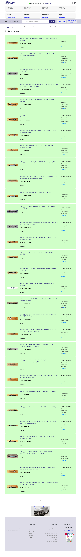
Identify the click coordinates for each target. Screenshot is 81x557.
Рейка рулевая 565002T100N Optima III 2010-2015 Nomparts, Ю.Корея (37, 100)
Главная (7, 26)
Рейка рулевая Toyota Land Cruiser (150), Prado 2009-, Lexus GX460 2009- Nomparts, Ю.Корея (37, 345)
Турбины (55, 539)
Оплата (30, 533)
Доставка (31, 535)
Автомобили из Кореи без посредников (40, 508)
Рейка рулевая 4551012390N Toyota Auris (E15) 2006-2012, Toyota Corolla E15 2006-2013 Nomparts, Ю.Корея (38, 177)
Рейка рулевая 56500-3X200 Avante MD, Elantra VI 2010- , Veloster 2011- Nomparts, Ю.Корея (39, 376)
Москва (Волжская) (45, 14)
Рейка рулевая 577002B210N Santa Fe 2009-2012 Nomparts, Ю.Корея (37, 116)
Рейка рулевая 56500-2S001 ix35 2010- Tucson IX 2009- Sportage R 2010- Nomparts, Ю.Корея (39, 223)
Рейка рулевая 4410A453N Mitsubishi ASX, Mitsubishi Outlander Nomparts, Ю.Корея (38, 131)
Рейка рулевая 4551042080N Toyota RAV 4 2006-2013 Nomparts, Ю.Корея (38, 39)
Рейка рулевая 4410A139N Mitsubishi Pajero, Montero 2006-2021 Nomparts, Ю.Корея (38, 269)
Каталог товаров (13, 26)
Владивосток (9, 7)
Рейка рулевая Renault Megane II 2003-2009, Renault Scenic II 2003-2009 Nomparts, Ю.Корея (37, 468)
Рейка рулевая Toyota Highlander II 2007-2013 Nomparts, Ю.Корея (39, 162)
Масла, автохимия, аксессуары (53, 545)
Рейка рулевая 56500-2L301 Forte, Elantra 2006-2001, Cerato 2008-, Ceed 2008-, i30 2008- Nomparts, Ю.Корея (37, 452)
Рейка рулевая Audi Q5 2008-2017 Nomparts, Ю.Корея (35, 192)
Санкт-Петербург (27, 7)
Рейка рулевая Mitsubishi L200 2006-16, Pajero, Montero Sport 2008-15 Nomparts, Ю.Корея (38, 422)
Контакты (31, 537)
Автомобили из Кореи (72, 21)
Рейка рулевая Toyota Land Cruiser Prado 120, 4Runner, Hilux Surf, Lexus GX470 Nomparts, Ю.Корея (38, 330)
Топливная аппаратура (52, 535)
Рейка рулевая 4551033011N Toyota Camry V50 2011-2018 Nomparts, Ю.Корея (36, 70)
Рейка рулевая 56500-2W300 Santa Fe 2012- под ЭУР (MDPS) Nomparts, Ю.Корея (37, 207)
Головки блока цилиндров (51, 529)
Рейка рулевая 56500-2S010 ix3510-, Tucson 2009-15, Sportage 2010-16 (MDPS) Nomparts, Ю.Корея (38, 315)
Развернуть (63, 46)
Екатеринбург (26, 14)
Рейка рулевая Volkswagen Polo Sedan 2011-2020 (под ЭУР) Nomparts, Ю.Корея (37, 437)
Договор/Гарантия (33, 531)
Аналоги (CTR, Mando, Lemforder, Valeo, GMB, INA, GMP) (48, 26)
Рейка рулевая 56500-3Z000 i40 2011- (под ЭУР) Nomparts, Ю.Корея (37, 284)
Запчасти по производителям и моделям (27, 26)
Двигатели (54, 528)
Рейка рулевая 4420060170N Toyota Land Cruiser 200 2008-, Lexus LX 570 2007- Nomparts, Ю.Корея (39, 85)
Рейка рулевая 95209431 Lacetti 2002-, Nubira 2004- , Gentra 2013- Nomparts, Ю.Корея (37, 54)
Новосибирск (61, 7)
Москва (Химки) (45, 7)
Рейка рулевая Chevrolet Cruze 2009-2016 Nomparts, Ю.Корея (38, 391)
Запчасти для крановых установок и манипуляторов (51, 542)
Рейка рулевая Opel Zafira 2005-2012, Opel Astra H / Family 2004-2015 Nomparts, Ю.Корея (39, 483)
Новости (31, 529)
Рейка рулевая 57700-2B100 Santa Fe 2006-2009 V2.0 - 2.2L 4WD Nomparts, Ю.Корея (38, 299)
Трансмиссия (54, 537)
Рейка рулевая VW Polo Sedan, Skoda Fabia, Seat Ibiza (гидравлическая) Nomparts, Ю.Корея (35, 361)
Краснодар (9, 14)
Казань (60, 14)
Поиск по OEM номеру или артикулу (32, 21)
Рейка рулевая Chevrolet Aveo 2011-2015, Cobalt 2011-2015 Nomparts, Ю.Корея (36, 146)
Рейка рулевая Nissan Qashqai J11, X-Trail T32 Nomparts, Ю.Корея (39, 407)
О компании (31, 528)
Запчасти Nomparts (65, 26)
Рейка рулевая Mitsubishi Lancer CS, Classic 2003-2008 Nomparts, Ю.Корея (39, 253)
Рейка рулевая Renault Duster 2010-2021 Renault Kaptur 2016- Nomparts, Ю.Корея (38, 238)
